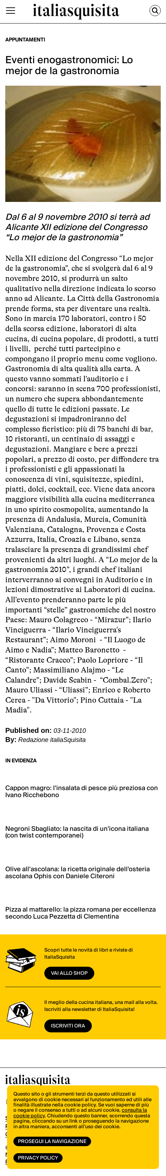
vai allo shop (69, 973)
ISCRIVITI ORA (68, 1026)
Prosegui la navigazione (52, 1141)
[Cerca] (155, 10)
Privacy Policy (38, 1158)
